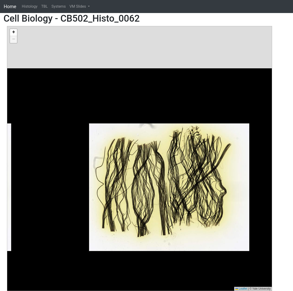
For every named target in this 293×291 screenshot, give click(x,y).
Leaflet (241, 288)
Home (10, 6)
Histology (29, 6)
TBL (44, 6)
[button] (13, 32)
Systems (58, 6)
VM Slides (78, 6)
